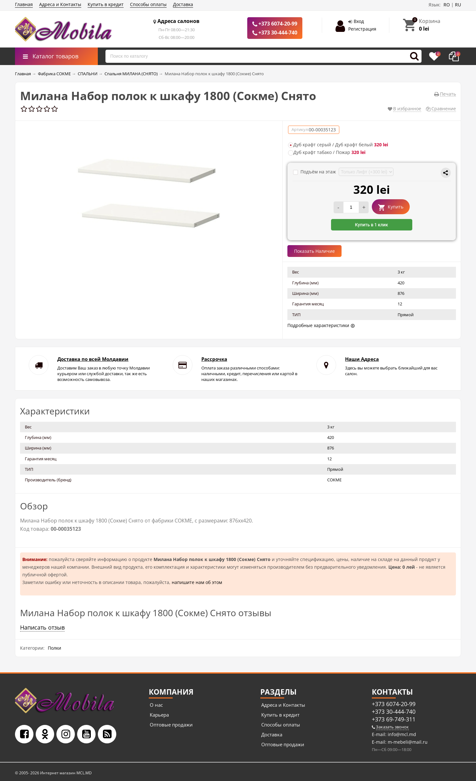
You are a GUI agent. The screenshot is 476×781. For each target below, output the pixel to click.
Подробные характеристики (318, 325)
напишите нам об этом (197, 582)
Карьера (159, 715)
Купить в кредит (106, 4)
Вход (359, 21)
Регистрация (362, 29)
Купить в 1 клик (371, 224)
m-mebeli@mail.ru (407, 742)
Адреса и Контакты (60, 4)
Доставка (183, 4)
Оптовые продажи (171, 724)
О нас (156, 705)
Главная (24, 4)
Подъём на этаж (315, 172)
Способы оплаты (148, 4)
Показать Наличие (314, 251)
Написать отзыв (42, 627)
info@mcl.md (401, 734)
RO (447, 5)
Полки (54, 648)
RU (458, 5)
